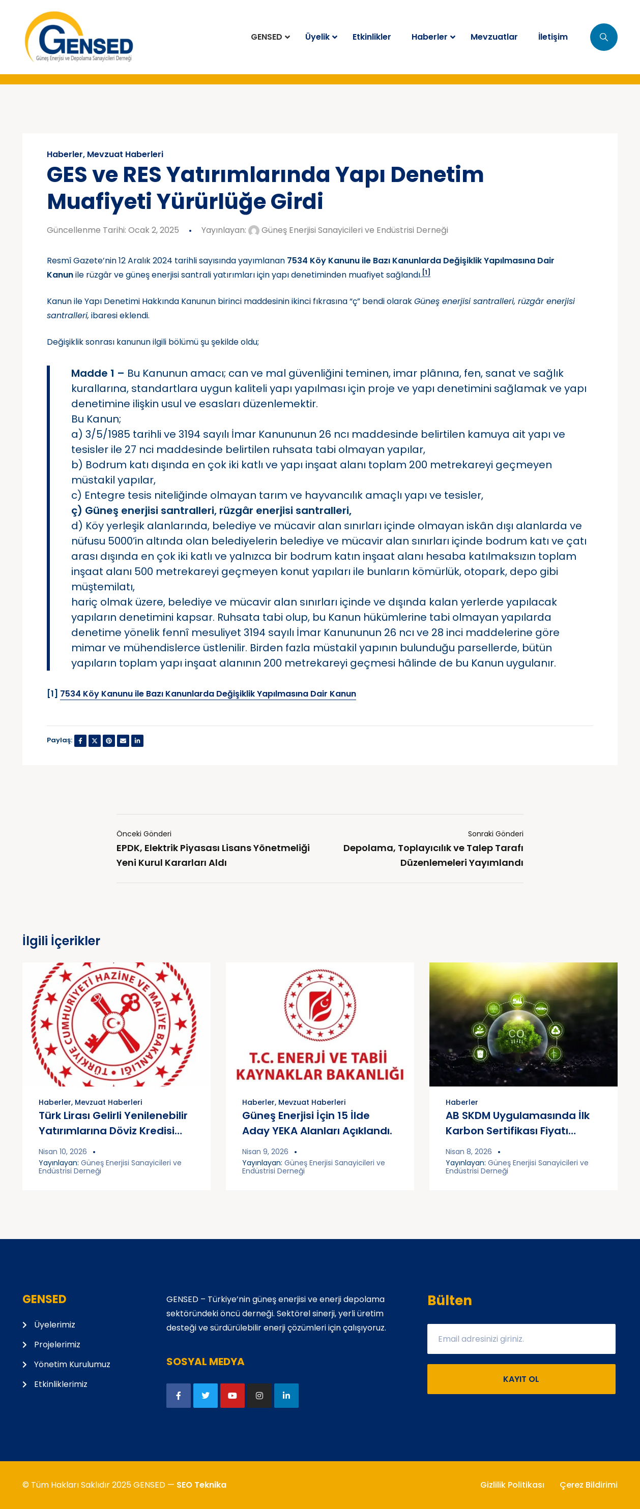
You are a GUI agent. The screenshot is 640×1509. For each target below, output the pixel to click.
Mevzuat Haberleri (125, 154)
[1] (426, 272)
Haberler (65, 154)
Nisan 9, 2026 (265, 1151)
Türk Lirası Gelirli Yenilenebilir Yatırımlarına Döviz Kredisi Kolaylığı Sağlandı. (113, 1130)
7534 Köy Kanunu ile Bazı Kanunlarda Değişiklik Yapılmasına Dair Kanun (208, 694)
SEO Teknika (201, 1485)
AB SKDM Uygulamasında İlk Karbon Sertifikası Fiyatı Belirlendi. (518, 1130)
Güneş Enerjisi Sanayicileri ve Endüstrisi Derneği (348, 230)
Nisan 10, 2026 (63, 1151)
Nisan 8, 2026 (469, 1151)
